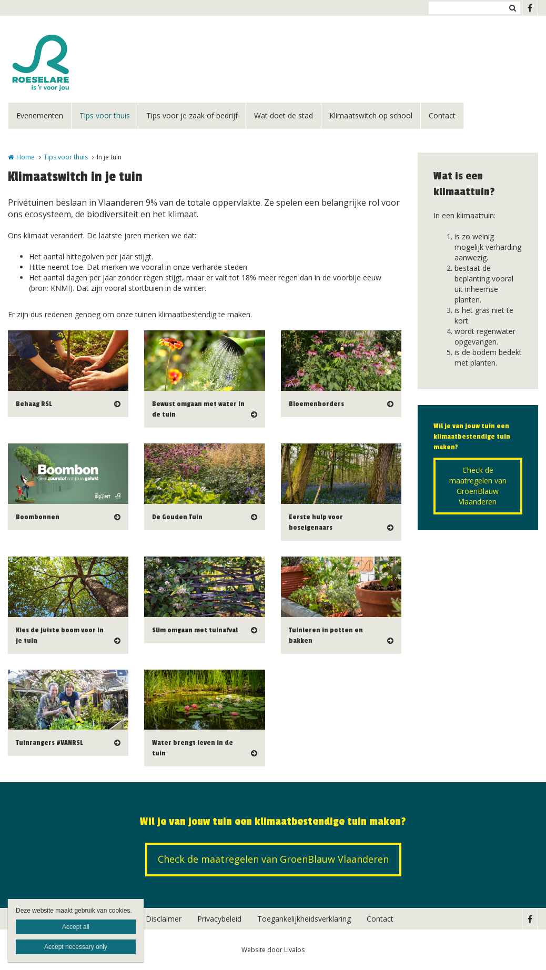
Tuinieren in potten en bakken (326, 635)
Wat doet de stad (283, 115)
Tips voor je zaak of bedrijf (192, 115)
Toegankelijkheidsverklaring (304, 919)
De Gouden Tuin (177, 517)
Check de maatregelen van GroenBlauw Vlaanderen (478, 486)
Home (25, 157)
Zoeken (512, 8)
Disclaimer (163, 919)
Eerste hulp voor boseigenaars (316, 522)
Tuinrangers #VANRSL (49, 743)
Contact (442, 115)
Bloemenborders (316, 404)
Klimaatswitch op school (370, 115)
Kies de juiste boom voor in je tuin (60, 635)
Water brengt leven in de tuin (192, 748)
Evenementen (39, 115)
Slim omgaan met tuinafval (195, 630)
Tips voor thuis (104, 115)
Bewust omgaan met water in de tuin (198, 409)
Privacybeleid (219, 919)
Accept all (75, 927)
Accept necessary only (75, 947)
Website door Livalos (273, 949)
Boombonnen (37, 517)
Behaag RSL (34, 404)
